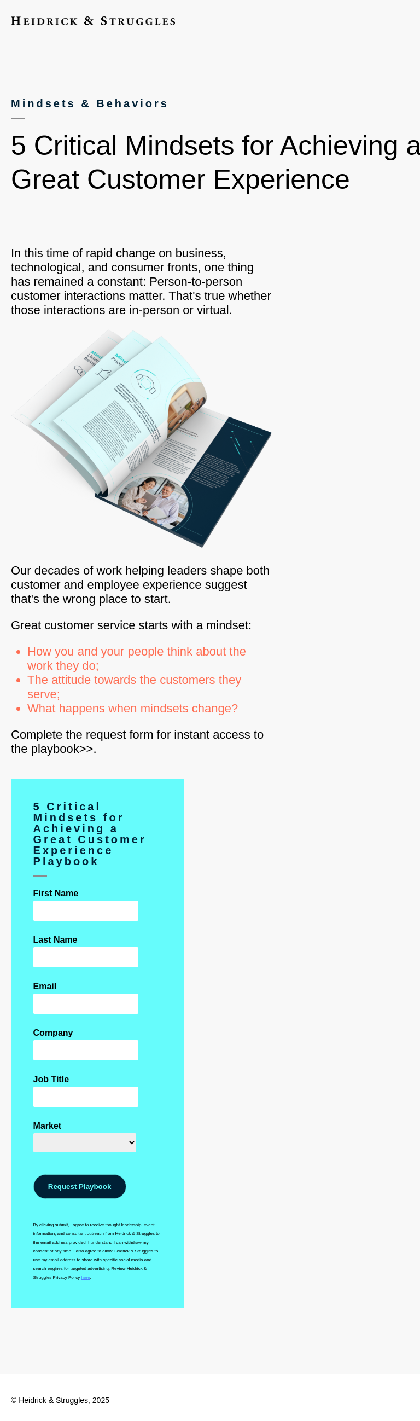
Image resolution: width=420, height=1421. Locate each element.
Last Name (55, 939)
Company (53, 1032)
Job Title (51, 1079)
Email (45, 986)
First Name (56, 893)
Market (47, 1125)
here (85, 1277)
